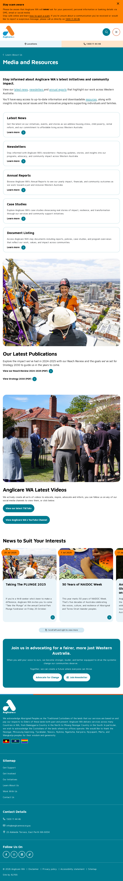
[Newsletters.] (61, 153)
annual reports (58, 89)
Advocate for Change (47, 677)
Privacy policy (49, 869)
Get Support (9, 767)
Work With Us (10, 791)
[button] (118, 3)
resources (91, 99)
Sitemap (92, 869)
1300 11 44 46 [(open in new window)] (72, 19)
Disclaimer (33, 869)
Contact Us (8, 797)
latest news (21, 89)
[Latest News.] (61, 124)
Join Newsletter (78, 677)
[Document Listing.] (61, 239)
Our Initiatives (10, 779)
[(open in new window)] (28, 371)
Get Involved (9, 773)
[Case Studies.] (61, 211)
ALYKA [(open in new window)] (14, 874)
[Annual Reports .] (61, 182)
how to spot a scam (40, 15)
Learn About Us (13, 54)
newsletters (36, 89)
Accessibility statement (73, 869)
